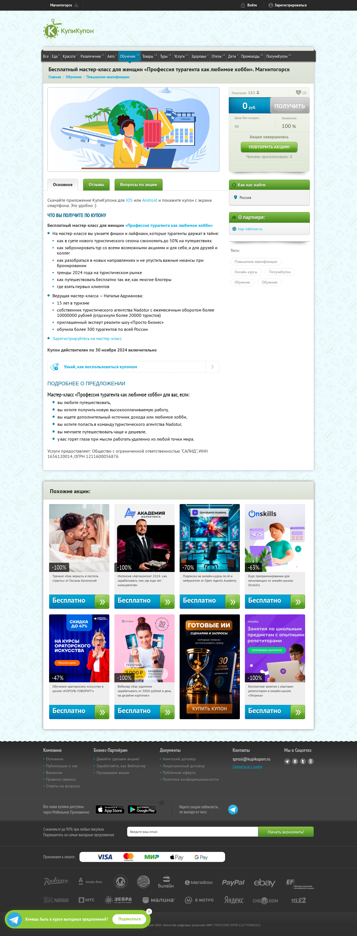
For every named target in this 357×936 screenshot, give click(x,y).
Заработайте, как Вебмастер (121, 765)
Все (46, 56)
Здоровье (200, 56)
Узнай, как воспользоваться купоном (100, 367)
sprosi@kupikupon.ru (251, 759)
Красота (70, 56)
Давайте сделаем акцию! (118, 758)
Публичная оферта (179, 772)
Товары (149, 56)
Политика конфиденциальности (191, 779)
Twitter (303, 761)
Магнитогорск (61, 5)
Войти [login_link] (252, 5)
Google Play (142, 809)
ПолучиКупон (278, 56)
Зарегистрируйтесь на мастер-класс (87, 338)
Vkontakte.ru (295, 761)
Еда (56, 56)
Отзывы (96, 184)
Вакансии (54, 772)
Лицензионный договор (184, 765)
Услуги (181, 56)
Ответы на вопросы (63, 785)
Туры (165, 56)
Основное (63, 184)
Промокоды (252, 56)
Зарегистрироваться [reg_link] (291, 5)
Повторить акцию (269, 147)
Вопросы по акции (138, 184)
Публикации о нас (62, 765)
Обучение (129, 56)
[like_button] (298, 93)
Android (150, 200)
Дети (233, 56)
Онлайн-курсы (246, 272)
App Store (110, 809)
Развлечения (92, 56)
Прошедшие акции (113, 772)
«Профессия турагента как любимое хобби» (169, 225)
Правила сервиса (61, 779)
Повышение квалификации (256, 261)
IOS (130, 200)
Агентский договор (179, 758)
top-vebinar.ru (250, 228)
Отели (218, 56)
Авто (112, 56)
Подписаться (130, 918)
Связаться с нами (247, 766)
